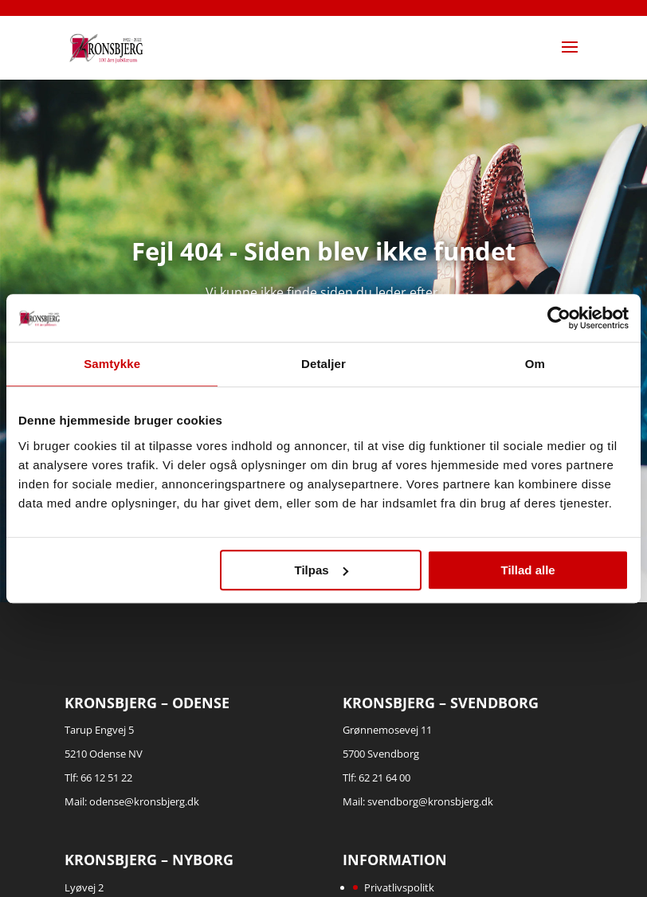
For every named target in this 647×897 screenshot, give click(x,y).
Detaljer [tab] (323, 363)
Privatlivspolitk (399, 887)
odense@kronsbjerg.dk (144, 801)
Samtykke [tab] (112, 363)
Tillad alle (528, 570)
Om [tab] (535, 363)
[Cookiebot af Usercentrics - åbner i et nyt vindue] (559, 318)
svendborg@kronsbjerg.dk (430, 801)
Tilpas (321, 570)
